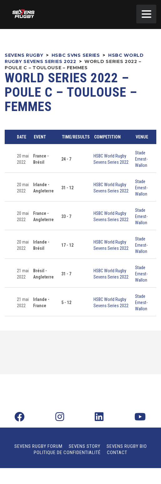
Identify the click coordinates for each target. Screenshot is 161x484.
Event (40, 136)
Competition (107, 136)
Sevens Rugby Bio (127, 446)
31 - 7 (66, 273)
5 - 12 (66, 302)
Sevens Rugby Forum (38, 446)
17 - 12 (67, 245)
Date (21, 136)
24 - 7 (66, 159)
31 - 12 (67, 187)
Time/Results (76, 136)
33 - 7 (66, 216)
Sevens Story (84, 446)
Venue (142, 136)
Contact (117, 452)
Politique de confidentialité (67, 452)
